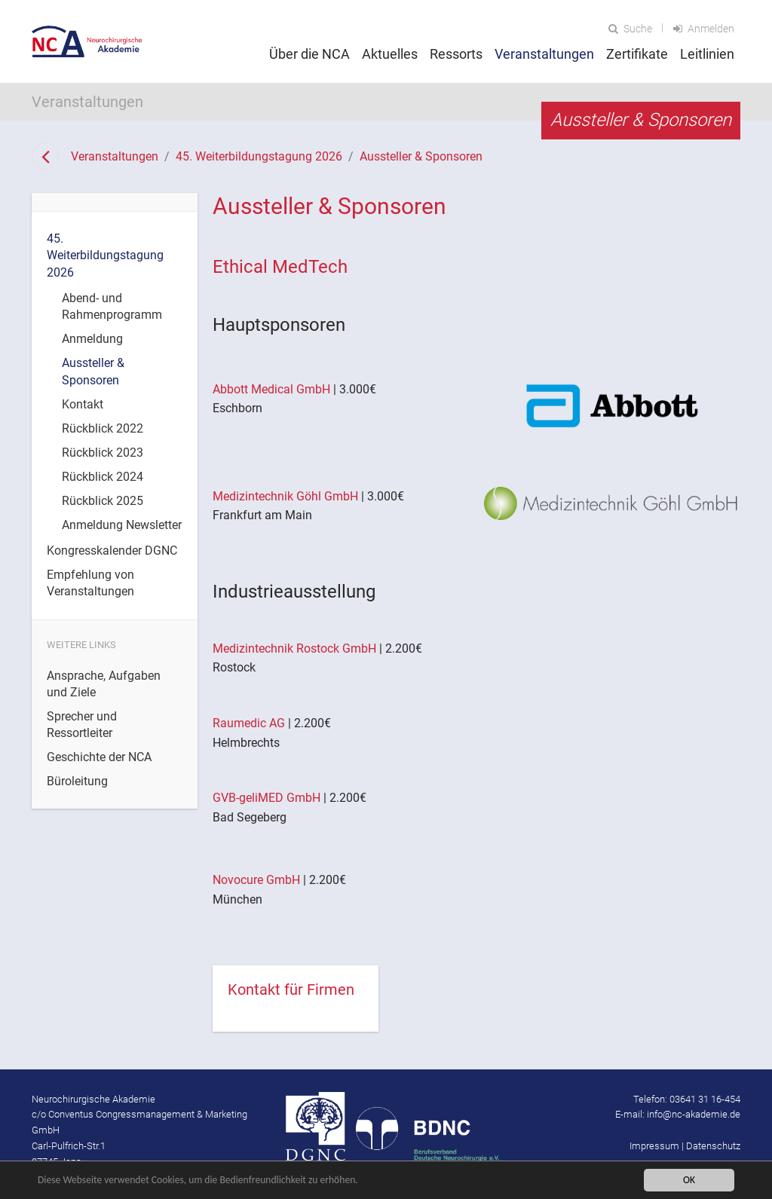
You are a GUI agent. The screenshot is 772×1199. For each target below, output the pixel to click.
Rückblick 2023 (102, 452)
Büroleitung (77, 781)
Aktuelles (390, 54)
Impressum (654, 1146)
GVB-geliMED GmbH (266, 798)
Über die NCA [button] (309, 54)
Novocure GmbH (256, 880)
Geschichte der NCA (99, 757)
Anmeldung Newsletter (122, 525)
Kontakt (82, 404)
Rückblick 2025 (102, 501)
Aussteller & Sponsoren (421, 156)
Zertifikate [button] (637, 54)
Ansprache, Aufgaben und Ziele (104, 683)
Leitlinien (707, 54)
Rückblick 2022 (102, 428)
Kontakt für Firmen (291, 989)
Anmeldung (92, 339)
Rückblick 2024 (102, 477)
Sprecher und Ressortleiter (82, 724)
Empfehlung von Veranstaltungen (90, 582)
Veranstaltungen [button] (544, 54)
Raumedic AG (249, 723)
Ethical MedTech (280, 266)
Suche (630, 29)
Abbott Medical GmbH (271, 389)
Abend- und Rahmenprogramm (112, 306)
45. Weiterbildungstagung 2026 (259, 156)
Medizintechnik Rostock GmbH (296, 648)
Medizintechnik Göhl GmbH (285, 496)
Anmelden (703, 29)
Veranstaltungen (114, 156)
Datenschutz (713, 1146)
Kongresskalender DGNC (112, 550)
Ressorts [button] (456, 54)
